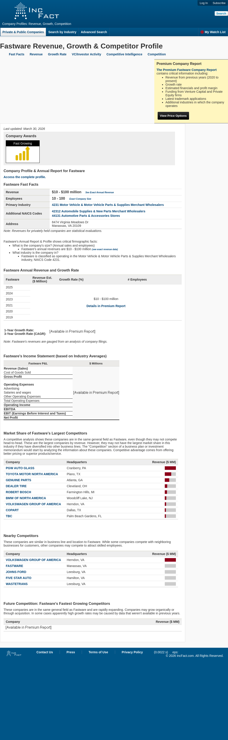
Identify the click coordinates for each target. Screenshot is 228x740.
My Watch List (213, 32)
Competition (157, 54)
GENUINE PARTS (18, 480)
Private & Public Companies (23, 32)
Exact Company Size (80, 199)
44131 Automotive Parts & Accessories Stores (86, 215)
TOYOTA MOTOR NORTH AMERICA (32, 474)
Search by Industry (62, 32)
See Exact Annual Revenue (99, 192)
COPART (12, 510)
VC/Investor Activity (86, 54)
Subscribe (219, 3)
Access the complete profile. (25, 177)
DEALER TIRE (16, 486)
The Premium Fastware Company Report (187, 70)
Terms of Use (98, 652)
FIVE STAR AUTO (18, 578)
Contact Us (45, 652)
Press (71, 652)
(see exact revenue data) (105, 249)
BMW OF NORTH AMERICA (26, 498)
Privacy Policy (132, 652)
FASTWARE (14, 566)
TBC (9, 516)
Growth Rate (57, 54)
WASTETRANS (17, 584)
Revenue (36, 54)
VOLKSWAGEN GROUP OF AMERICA (33, 504)
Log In (204, 3)
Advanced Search (94, 32)
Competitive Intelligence (124, 54)
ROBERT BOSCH (18, 492)
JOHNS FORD (16, 572)
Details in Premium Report (105, 306)
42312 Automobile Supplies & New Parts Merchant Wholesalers (98, 211)
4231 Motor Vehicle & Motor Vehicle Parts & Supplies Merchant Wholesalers (108, 205)
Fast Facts (16, 54)
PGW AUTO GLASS (20, 468)
